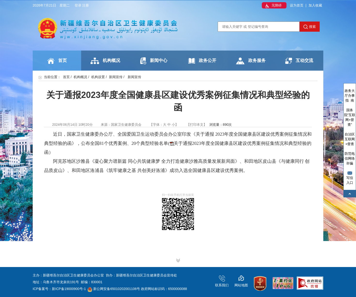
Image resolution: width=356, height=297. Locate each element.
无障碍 (273, 5)
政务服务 (251, 61)
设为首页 (296, 5)
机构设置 (98, 77)
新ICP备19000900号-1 (69, 289)
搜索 (309, 27)
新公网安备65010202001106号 (114, 289)
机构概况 (105, 61)
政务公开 (202, 61)
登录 (78, 5)
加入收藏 (315, 5)
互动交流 (299, 61)
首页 (57, 61)
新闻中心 (153, 60)
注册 (85, 5)
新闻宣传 (116, 77)
